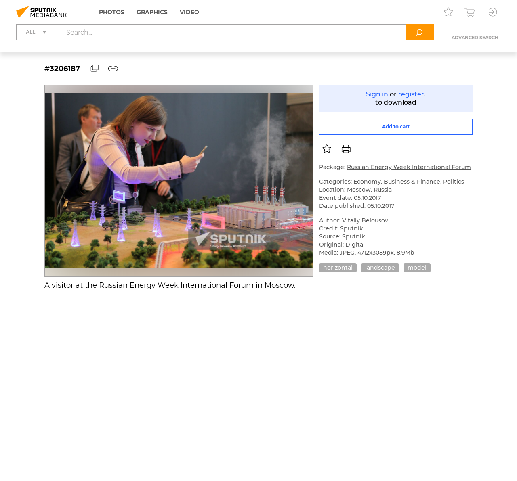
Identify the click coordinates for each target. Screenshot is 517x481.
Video (189, 12)
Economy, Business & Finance (396, 181)
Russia (383, 189)
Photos (111, 12)
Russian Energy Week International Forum (409, 167)
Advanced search (475, 37)
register (411, 94)
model (417, 267)
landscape (380, 267)
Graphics (152, 12)
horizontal (338, 267)
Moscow (359, 189)
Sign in (377, 94)
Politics (453, 181)
